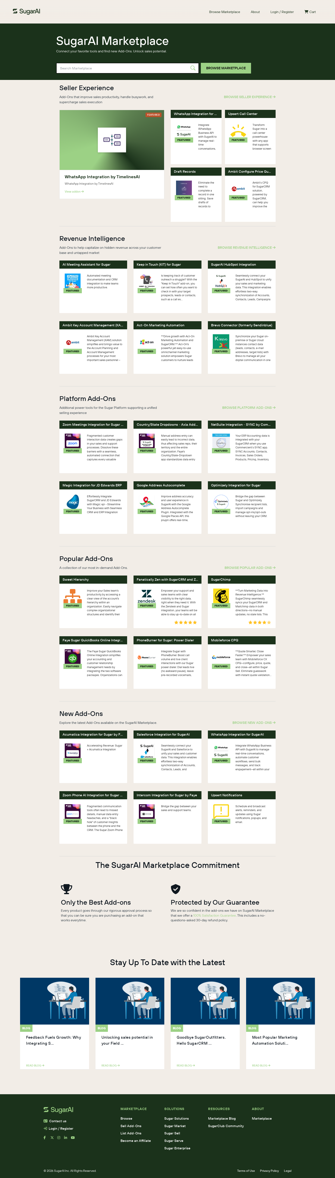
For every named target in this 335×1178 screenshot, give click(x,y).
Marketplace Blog (222, 1118)
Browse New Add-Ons (254, 722)
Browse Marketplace (224, 12)
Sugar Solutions (176, 1118)
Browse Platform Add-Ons (249, 407)
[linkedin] (67, 1139)
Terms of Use (246, 1171)
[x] (53, 1139)
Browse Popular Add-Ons (250, 567)
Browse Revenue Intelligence (247, 247)
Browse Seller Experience (250, 97)
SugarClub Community (226, 1126)
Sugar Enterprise (177, 1148)
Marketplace (262, 1118)
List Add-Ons (130, 1133)
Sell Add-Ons (130, 1126)
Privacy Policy (269, 1171)
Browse (126, 1118)
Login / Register (282, 12)
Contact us (55, 1121)
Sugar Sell (172, 1133)
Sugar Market (175, 1126)
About (255, 12)
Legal (287, 1171)
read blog (35, 1065)
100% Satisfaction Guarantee (214, 915)
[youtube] (74, 1139)
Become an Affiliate (135, 1140)
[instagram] (60, 1139)
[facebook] (47, 1139)
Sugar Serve (173, 1140)
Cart (310, 12)
